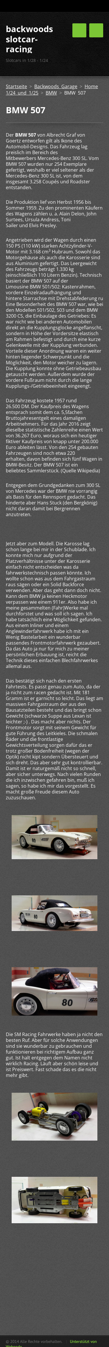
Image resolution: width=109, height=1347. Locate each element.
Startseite (16, 86)
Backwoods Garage (55, 86)
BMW (51, 93)
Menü (96, 30)
